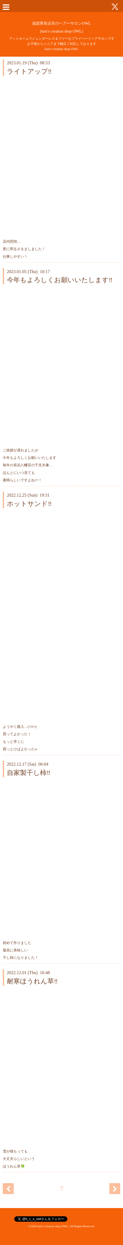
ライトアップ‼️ (29, 71)
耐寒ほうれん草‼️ (32, 981)
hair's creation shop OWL (52, 1226)
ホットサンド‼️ (29, 503)
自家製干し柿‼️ (28, 772)
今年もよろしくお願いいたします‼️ (60, 279)
